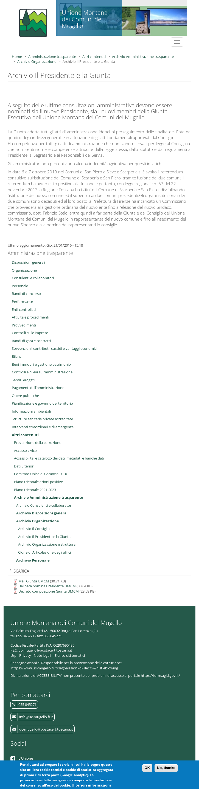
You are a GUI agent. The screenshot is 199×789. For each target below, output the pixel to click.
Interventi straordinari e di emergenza (43, 426)
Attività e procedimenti (30, 317)
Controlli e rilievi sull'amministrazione (42, 372)
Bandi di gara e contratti (31, 340)
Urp (13, 655)
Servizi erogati (23, 379)
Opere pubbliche (25, 395)
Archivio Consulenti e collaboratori (44, 505)
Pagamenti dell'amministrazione (38, 387)
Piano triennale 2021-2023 (35, 489)
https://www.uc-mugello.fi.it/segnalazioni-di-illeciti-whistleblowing (64, 668)
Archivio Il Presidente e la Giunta (44, 536)
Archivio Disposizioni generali (42, 513)
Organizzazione (24, 270)
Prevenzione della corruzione (37, 442)
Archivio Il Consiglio (34, 528)
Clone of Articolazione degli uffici (44, 552)
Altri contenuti (94, 56)
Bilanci (17, 356)
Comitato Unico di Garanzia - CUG (41, 473)
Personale (20, 285)
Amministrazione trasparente (52, 56)
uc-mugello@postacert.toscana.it (46, 729)
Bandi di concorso (26, 293)
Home (17, 56)
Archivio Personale (33, 560)
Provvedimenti (24, 325)
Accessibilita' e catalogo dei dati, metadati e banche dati (59, 458)
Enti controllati (24, 309)
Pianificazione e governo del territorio (42, 403)
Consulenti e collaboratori (33, 277)
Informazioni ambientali (31, 411)
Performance (22, 301)
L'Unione (25, 758)
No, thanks (166, 769)
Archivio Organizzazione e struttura (46, 544)
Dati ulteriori (24, 466)
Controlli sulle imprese (30, 332)
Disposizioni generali (28, 262)
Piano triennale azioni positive (38, 481)
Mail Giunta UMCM (33, 581)
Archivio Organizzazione (36, 61)
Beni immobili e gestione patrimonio (41, 364)
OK (147, 769)
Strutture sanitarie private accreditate (42, 418)
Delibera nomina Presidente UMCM (47, 586)
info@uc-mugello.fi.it (36, 716)
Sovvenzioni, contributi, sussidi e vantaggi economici (54, 348)
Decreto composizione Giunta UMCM (48, 591)
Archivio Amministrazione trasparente (143, 56)
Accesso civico (25, 450)
